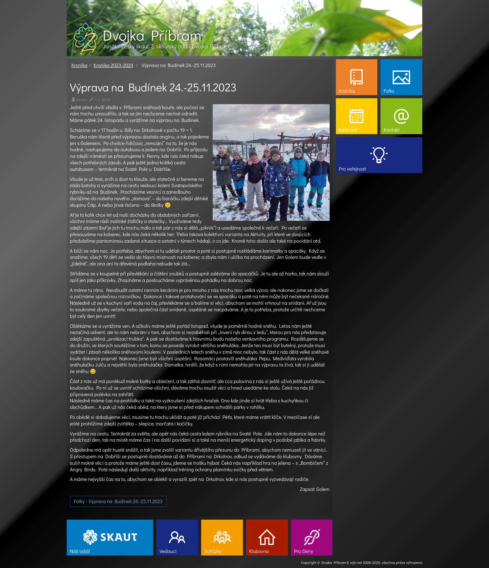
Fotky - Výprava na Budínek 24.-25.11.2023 (118, 501)
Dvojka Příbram (152, 35)
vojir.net (356, 562)
